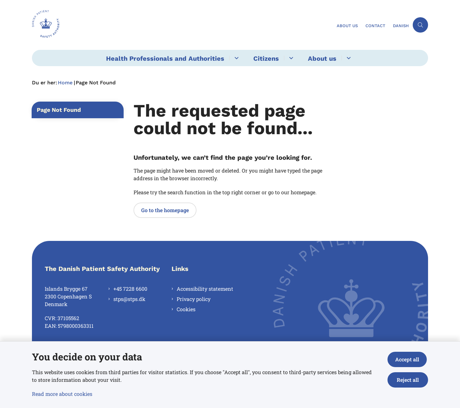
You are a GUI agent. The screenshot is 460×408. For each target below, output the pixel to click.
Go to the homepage (165, 210)
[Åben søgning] (420, 25)
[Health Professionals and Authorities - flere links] (235, 58)
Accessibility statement (205, 288)
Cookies (186, 309)
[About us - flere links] (347, 58)
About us (322, 58)
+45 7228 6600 (130, 288)
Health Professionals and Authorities (165, 58)
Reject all (408, 379)
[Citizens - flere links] (290, 58)
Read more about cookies (62, 393)
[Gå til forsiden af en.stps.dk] (182, 25)
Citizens (266, 58)
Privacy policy (194, 299)
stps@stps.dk (129, 299)
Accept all (408, 359)
